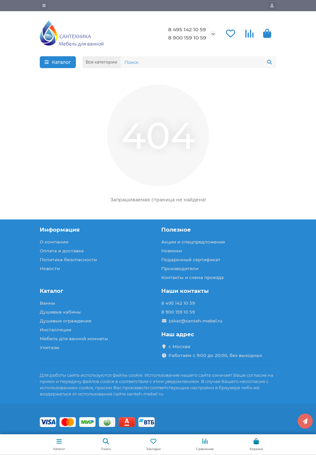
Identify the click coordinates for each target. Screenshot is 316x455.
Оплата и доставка (62, 250)
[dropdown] (44, 5)
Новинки (171, 250)
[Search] (198, 62)
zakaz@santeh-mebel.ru (195, 320)
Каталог (51, 291)
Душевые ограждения (65, 320)
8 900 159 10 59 (187, 38)
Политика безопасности (68, 259)
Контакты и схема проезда (192, 277)
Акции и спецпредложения (193, 241)
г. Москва (179, 346)
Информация (60, 229)
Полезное (176, 229)
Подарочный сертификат (190, 259)
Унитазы (49, 347)
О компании (54, 241)
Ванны (47, 303)
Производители (179, 268)
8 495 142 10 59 (187, 29)
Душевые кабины (60, 312)
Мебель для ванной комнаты (74, 338)
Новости (50, 268)
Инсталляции (55, 329)
